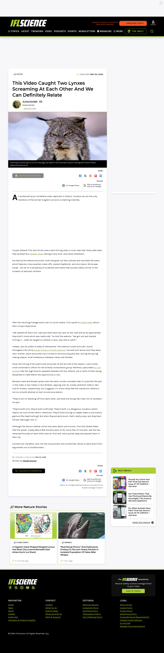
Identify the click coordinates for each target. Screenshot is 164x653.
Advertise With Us (53, 614)
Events (72, 31)
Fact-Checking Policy (92, 617)
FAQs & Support (53, 617)
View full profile (30, 108)
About (11, 611)
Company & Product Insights (21, 620)
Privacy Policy (126, 611)
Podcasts (60, 31)
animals (67, 542)
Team (10, 608)
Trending (37, 31)
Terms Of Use (126, 605)
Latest (25, 31)
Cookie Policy (126, 608)
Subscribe (13, 617)
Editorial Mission (91, 605)
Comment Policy (90, 611)
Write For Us (51, 608)
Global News (86, 322)
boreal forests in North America (49, 350)
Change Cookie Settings (131, 620)
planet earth (21, 542)
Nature (18, 74)
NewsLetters (87, 31)
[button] (152, 31)
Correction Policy (90, 608)
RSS (47, 633)
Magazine (104, 31)
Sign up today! (133, 591)
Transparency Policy (92, 614)
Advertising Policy (128, 614)
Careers (11, 614)
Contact (49, 605)
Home (11, 605)
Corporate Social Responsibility (134, 617)
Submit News (51, 611)
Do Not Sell (125, 623)
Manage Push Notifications (132, 626)
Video (48, 31)
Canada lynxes (37, 254)
